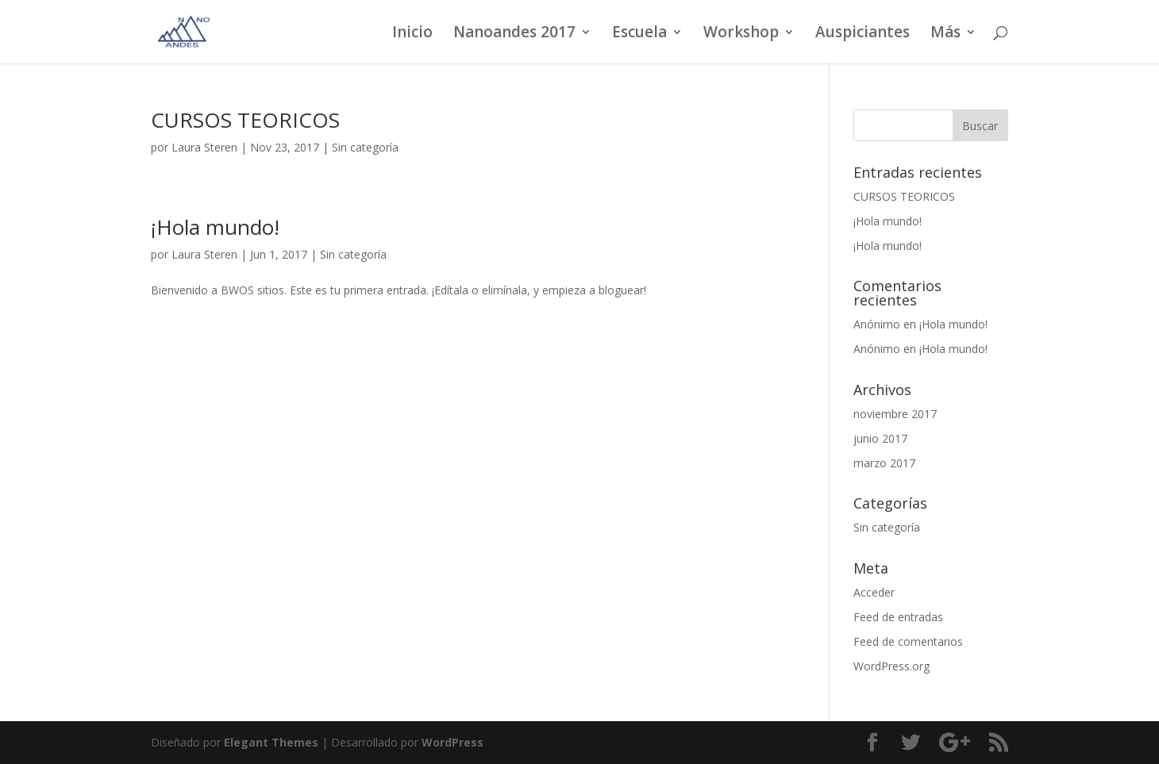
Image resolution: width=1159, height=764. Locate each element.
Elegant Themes (271, 742)
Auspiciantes (862, 34)
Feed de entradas (898, 616)
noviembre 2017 (895, 413)
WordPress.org (891, 666)
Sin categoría (365, 147)
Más (945, 34)
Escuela (639, 34)
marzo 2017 (884, 462)
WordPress (452, 742)
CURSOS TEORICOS (245, 120)
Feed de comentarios (908, 641)
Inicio (412, 34)
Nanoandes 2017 (514, 34)
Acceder (874, 592)
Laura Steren (204, 147)
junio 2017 (880, 438)
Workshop (741, 34)
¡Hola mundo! (215, 227)
